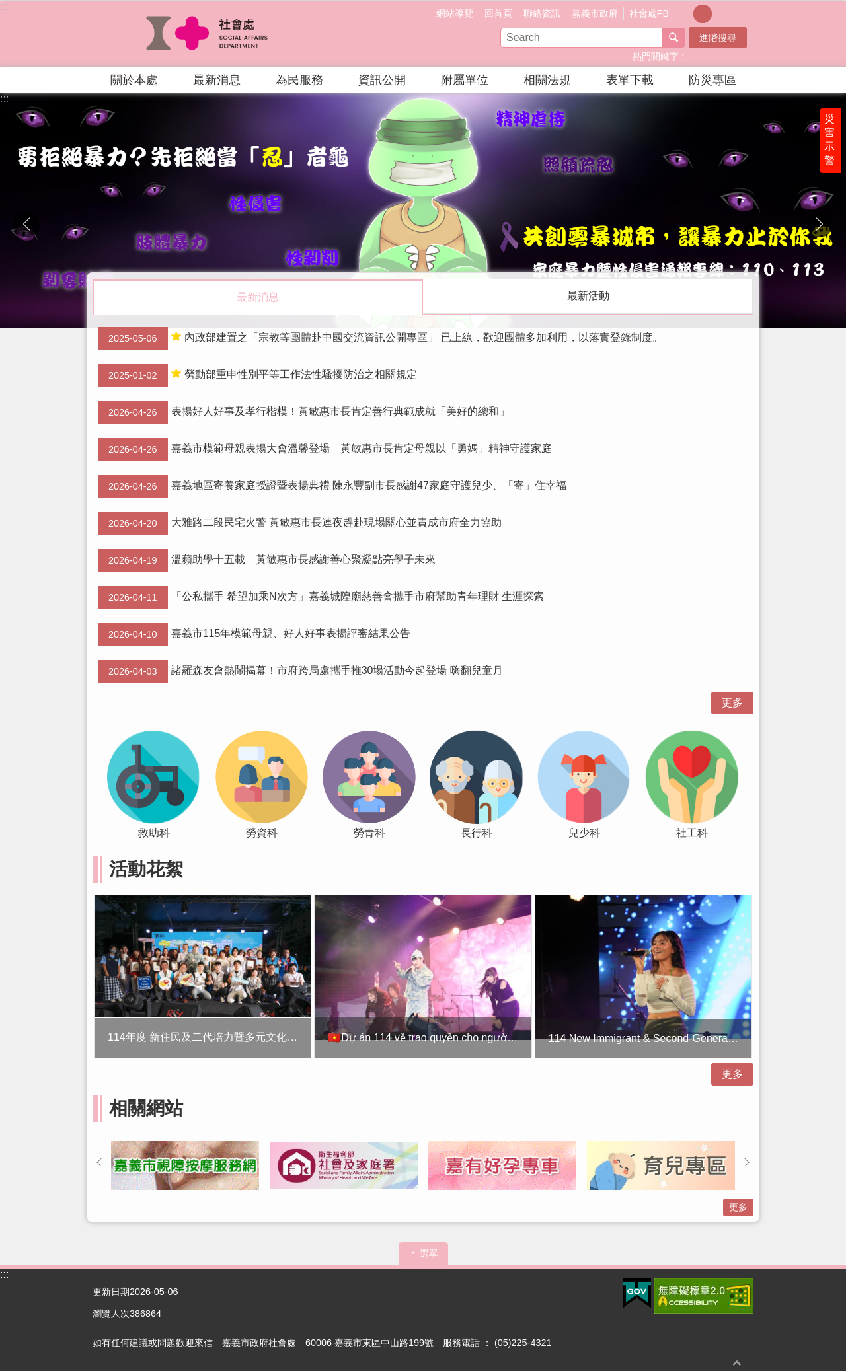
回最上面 (736, 1362)
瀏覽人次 (111, 1313)
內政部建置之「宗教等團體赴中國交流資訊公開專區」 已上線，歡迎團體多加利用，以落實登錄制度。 (380, 337)
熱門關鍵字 (656, 56)
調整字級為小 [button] (684, 14)
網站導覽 (454, 13)
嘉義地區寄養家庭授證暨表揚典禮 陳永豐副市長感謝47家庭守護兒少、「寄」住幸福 (332, 485)
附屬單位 (464, 80)
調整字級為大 (721, 14)
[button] (423, 210)
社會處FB (649, 13)
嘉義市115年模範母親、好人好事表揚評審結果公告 (254, 633)
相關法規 (547, 80)
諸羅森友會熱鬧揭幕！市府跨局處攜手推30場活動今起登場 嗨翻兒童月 (300, 670)
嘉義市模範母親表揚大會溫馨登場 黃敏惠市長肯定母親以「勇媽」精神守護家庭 (325, 448)
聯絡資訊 (541, 13)
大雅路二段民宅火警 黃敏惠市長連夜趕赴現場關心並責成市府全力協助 (300, 522)
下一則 (819, 224)
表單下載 (630, 80)
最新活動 (588, 295)
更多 (732, 702)
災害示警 (834, 163)
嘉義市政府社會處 (208, 33)
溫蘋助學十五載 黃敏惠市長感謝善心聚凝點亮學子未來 (267, 559)
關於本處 (134, 80)
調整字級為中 (702, 14)
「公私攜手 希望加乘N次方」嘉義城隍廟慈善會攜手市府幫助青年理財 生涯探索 (321, 596)
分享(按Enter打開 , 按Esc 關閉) (743, 12)
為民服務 (299, 80)
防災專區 (712, 80)
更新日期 (111, 1291)
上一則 (26, 224)
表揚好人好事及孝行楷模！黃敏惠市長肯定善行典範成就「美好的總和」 (304, 411)
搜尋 (673, 38)
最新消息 (217, 80)
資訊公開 (382, 80)
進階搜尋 (717, 37)
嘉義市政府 (595, 13)
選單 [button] (429, 1252)
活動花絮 (146, 868)
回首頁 (498, 13)
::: (4, 6)
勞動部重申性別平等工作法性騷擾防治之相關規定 (257, 374)
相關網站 (146, 1107)
